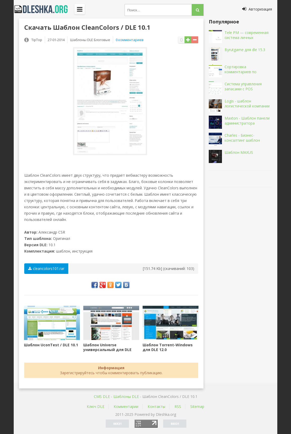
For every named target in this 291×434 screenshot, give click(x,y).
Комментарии (126, 406)
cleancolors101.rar (46, 268)
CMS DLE (102, 396)
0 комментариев (130, 39)
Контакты (156, 406)
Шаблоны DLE (126, 396)
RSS (177, 406)
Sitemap (197, 406)
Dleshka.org (44, 9)
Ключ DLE (95, 406)
